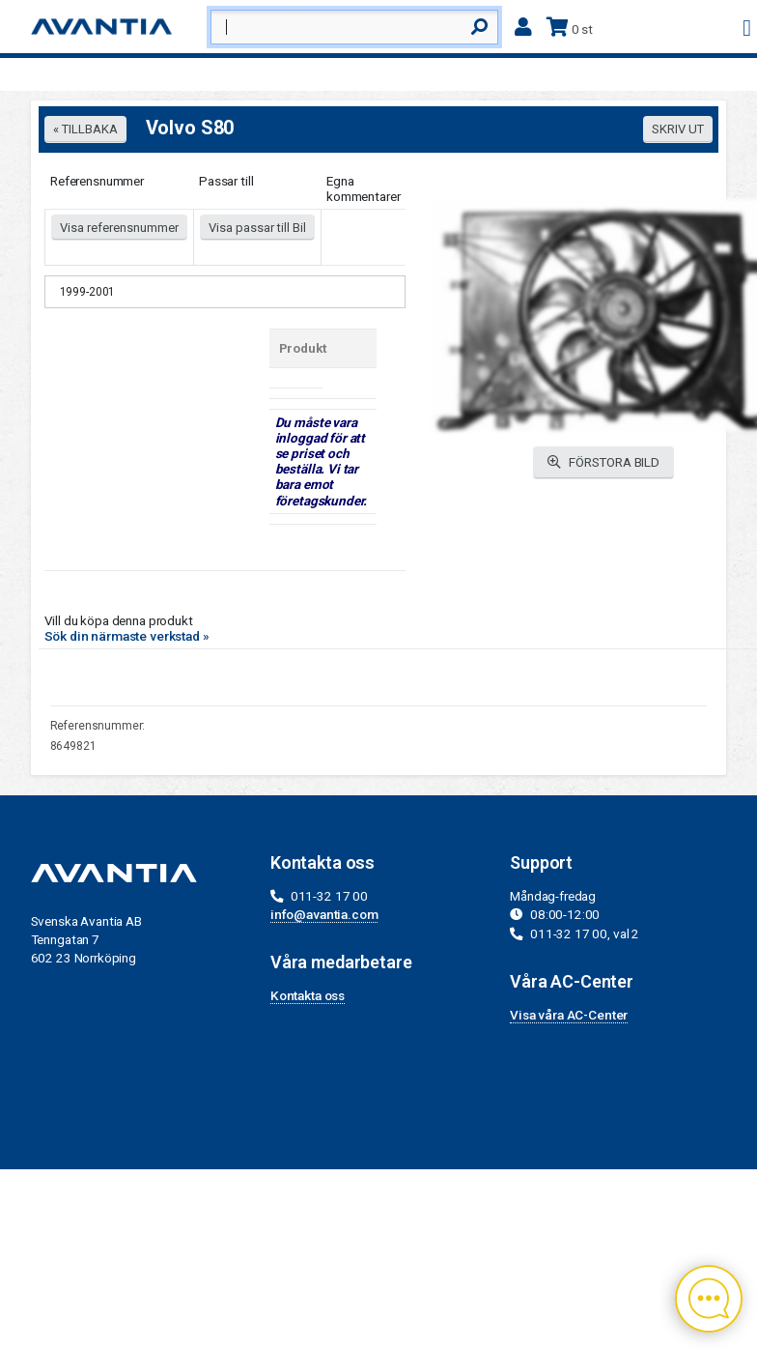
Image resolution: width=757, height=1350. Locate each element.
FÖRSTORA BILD (603, 462)
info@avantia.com (324, 914)
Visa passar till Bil (257, 227)
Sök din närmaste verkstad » (127, 636)
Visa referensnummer (119, 227)
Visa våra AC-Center (569, 1014)
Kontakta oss (307, 995)
